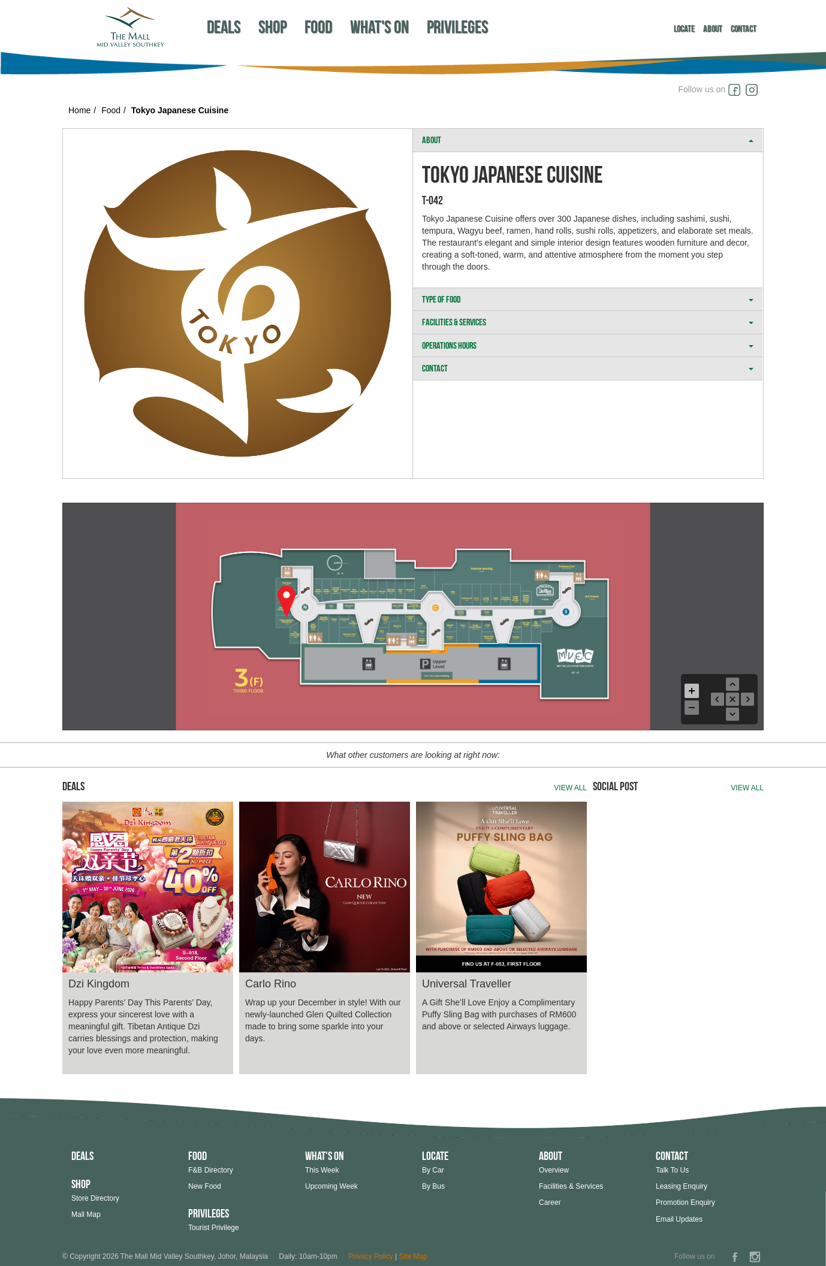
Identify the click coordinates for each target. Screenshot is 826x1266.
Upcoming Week (331, 1186)
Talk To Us (672, 1170)
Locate (684, 28)
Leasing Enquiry (681, 1186)
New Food (204, 1186)
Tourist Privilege (213, 1227)
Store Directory (95, 1198)
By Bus (433, 1186)
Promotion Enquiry (685, 1202)
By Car (433, 1170)
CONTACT (587, 368)
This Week (322, 1170)
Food (318, 27)
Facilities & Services (571, 1186)
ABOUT (587, 140)
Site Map (413, 1256)
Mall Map (86, 1214)
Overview (554, 1170)
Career (550, 1202)
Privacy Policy (370, 1256)
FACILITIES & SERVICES (587, 322)
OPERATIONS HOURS (587, 345)
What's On (379, 27)
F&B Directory (210, 1170)
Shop (272, 27)
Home (79, 110)
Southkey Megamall (130, 26)
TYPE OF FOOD (587, 299)
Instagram (755, 90)
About (712, 28)
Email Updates (679, 1219)
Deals (223, 27)
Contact (743, 28)
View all (570, 788)
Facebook (737, 90)
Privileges (457, 27)
